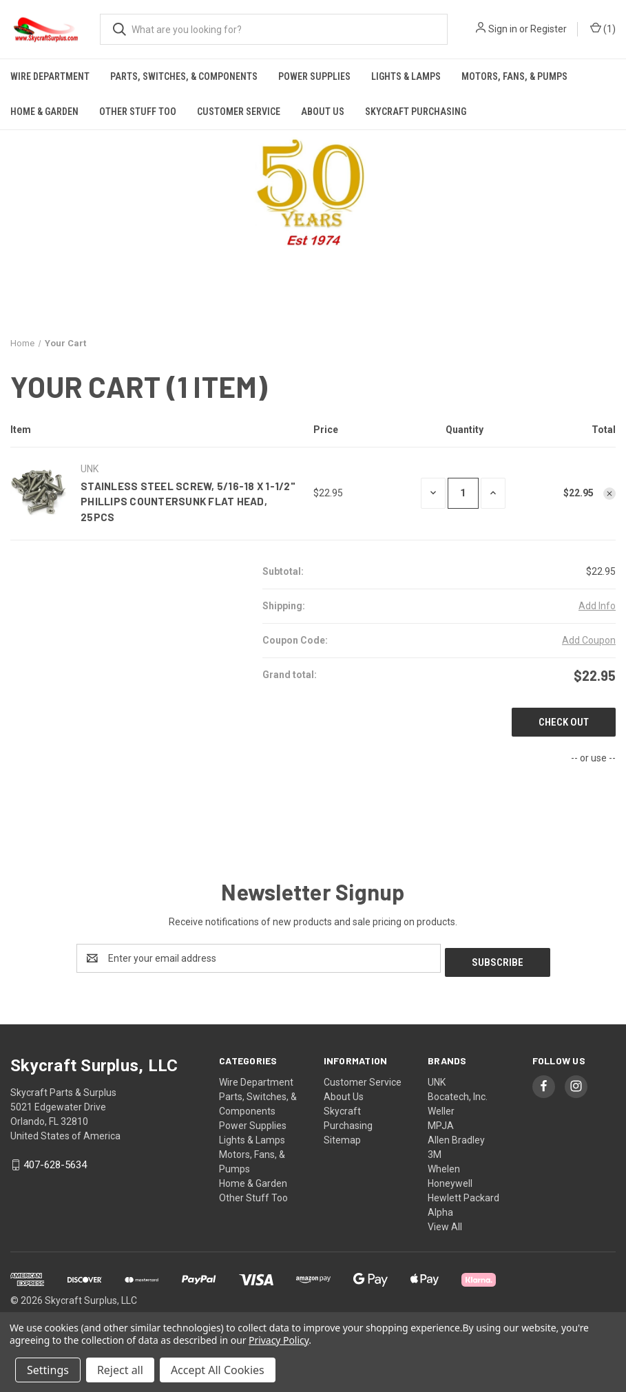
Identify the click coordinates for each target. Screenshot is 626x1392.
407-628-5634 (55, 1161)
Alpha (440, 1208)
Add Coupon (589, 640)
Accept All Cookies (217, 1370)
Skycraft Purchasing (415, 111)
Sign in (502, 28)
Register (548, 28)
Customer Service (238, 111)
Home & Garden (44, 111)
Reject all (120, 1370)
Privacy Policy (279, 1340)
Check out (564, 722)
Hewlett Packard (463, 1193)
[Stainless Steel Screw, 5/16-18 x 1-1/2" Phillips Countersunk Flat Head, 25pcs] (463, 493)
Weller (441, 1106)
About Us (322, 111)
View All (445, 1222)
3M (434, 1150)
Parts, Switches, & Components (184, 76)
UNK (437, 1078)
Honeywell (450, 1179)
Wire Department (50, 76)
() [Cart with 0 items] (603, 29)
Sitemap (342, 1135)
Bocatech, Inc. (458, 1092)
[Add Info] (597, 606)
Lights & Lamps (406, 76)
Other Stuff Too (137, 111)
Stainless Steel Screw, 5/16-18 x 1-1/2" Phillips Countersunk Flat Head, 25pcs (188, 501)
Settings (48, 1370)
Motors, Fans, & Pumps (514, 76)
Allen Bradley (456, 1135)
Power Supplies (314, 76)
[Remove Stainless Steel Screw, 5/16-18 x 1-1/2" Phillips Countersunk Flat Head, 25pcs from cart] (609, 493)
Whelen (444, 1164)
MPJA (441, 1121)
